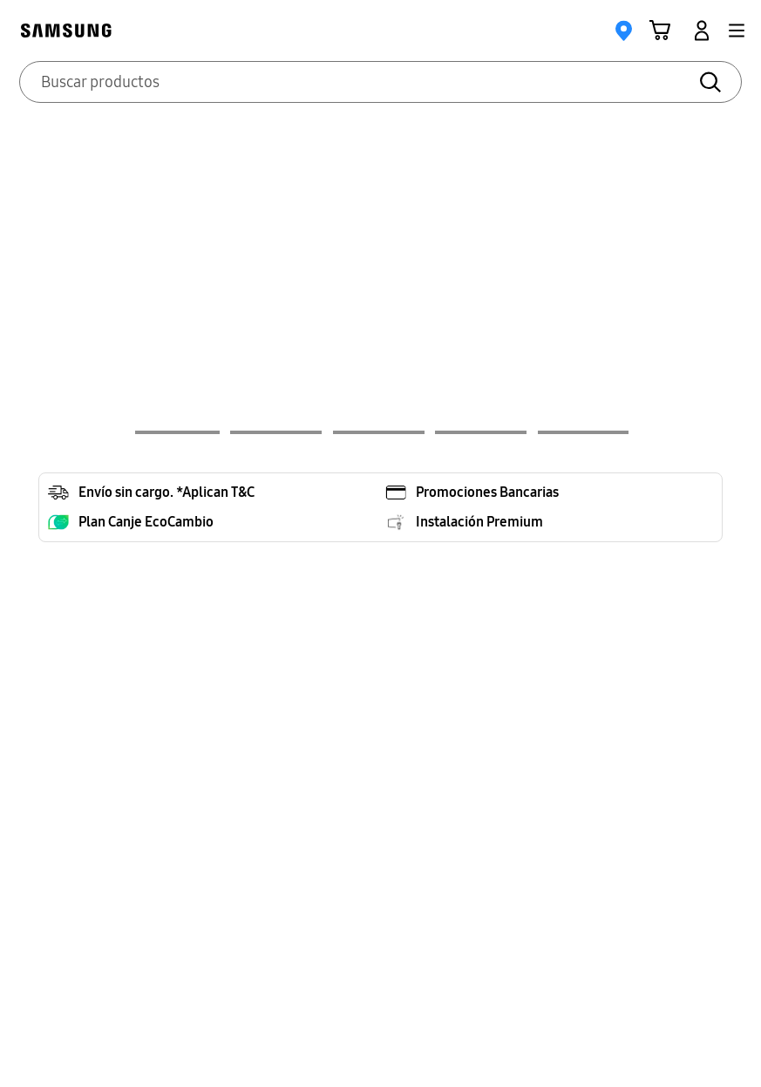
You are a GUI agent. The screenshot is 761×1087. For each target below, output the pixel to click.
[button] (736, 30)
